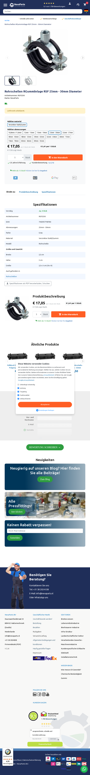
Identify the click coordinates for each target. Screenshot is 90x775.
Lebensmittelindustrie (70, 623)
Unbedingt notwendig (27, 384)
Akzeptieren (45, 404)
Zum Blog (45, 479)
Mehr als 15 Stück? (28, 171)
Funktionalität (24, 395)
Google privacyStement (26, 380)
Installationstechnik (69, 657)
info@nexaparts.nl (12, 636)
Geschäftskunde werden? (42, 619)
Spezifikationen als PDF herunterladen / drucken (28, 283)
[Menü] (11, 749)
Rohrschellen (11, 276)
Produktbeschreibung (28, 192)
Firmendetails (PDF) (13, 644)
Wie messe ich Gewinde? (71, 670)
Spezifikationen (49, 192)
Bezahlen (36, 627)
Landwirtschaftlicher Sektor (72, 636)
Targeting (23, 391)
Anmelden (15, 537)
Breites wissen (67, 619)
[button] (86, 11)
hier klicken (16, 511)
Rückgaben (37, 632)
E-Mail (31, 424)
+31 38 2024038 (11, 640)
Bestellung (37, 623)
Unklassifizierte (25, 398)
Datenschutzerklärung (32, 760)
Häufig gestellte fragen (42, 649)
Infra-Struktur (66, 632)
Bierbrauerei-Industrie (70, 627)
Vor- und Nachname (29, 418)
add (40, 438)
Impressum (37, 653)
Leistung (23, 388)
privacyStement (48, 375)
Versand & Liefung (40, 636)
